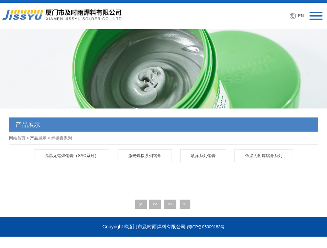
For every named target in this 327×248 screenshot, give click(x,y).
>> (170, 204)
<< (155, 204)
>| (185, 204)
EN (301, 15)
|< (141, 204)
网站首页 (17, 138)
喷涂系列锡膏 (203, 155)
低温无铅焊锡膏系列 (263, 155)
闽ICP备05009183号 (206, 227)
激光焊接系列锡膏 (144, 155)
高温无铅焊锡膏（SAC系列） (72, 155)
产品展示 (38, 138)
